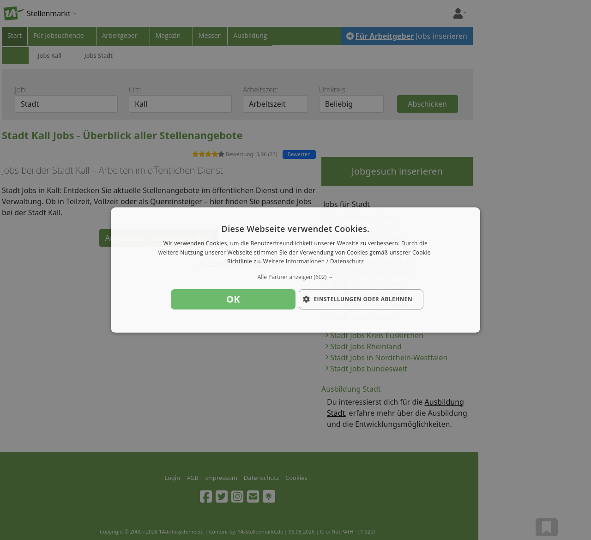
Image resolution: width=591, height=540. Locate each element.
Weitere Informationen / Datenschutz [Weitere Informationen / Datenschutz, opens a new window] (313, 262)
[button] (295, 277)
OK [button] (233, 299)
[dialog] (295, 270)
